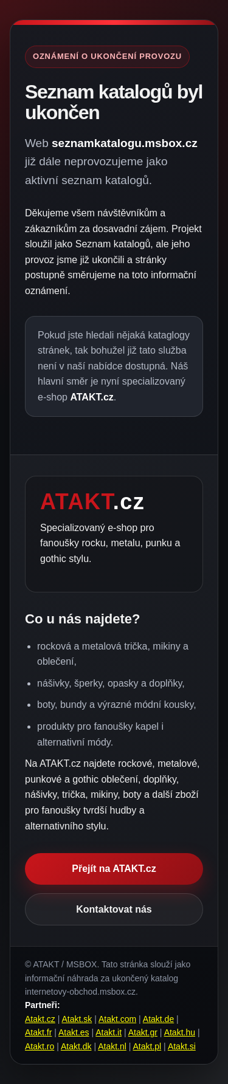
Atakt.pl (147, 1046)
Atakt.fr (38, 1032)
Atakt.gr (142, 1032)
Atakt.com (117, 1019)
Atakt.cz (40, 1019)
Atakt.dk (76, 1046)
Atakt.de (158, 1019)
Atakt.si (182, 1046)
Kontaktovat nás (113, 909)
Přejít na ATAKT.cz (114, 868)
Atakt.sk (76, 1019)
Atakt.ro (39, 1046)
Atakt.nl (112, 1046)
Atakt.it (108, 1032)
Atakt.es (73, 1032)
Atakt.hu (179, 1032)
